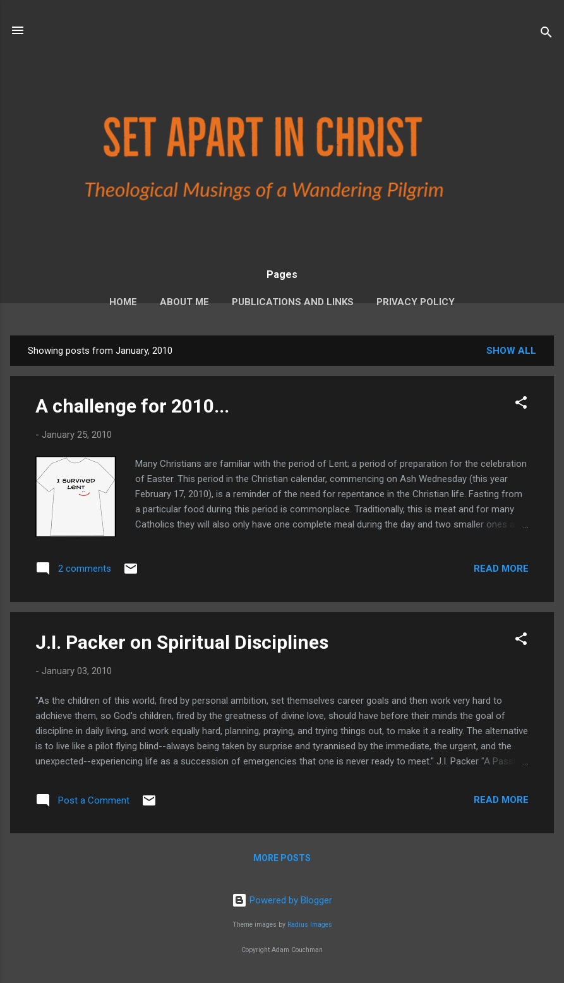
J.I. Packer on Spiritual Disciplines (181, 642)
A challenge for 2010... (132, 406)
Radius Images (309, 924)
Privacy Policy (415, 302)
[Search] (546, 34)
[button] (521, 404)
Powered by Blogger (282, 900)
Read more (501, 568)
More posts (282, 858)
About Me (184, 302)
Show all (511, 350)
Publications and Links (293, 302)
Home (123, 302)
